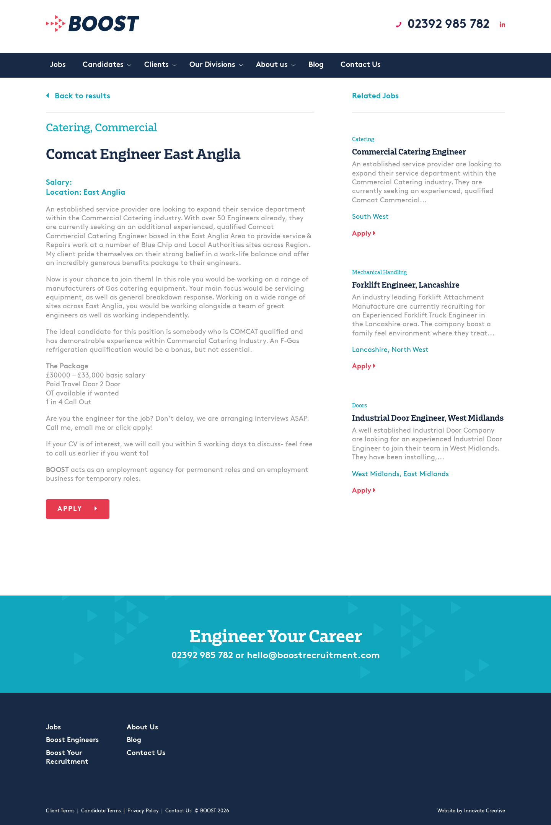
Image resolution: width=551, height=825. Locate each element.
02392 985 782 (448, 25)
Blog (134, 740)
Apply (77, 509)
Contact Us (146, 753)
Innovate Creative (484, 811)
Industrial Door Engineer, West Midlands (428, 417)
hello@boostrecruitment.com (313, 656)
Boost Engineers (72, 740)
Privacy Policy (143, 811)
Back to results (78, 96)
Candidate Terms (101, 811)
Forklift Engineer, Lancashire (406, 284)
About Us (142, 727)
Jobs (53, 727)
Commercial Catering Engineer (409, 151)
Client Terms (60, 811)
